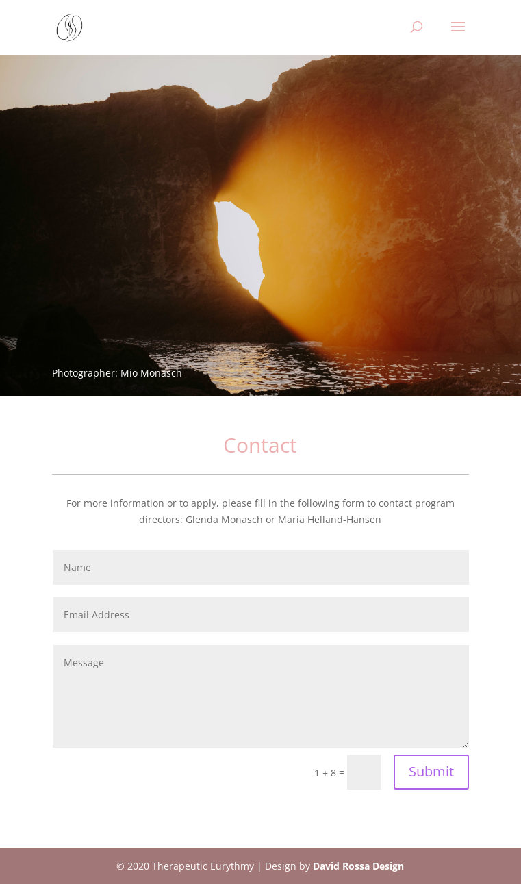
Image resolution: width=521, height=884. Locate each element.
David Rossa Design (358, 865)
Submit (431, 771)
